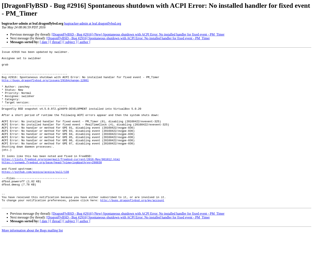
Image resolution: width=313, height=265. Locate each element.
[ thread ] (56, 42)
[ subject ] (70, 42)
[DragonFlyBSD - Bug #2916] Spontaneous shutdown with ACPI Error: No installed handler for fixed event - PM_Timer (128, 38)
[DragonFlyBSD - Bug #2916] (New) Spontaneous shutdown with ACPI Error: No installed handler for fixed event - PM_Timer (138, 34)
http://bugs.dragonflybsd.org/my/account (132, 230)
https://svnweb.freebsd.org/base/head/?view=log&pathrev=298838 (52, 185)
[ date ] (44, 42)
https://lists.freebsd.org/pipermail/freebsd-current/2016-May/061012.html (61, 181)
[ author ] (84, 42)
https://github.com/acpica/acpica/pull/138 (35, 196)
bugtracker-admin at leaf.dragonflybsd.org (92, 23)
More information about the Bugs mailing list (32, 261)
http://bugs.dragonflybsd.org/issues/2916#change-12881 (45, 86)
